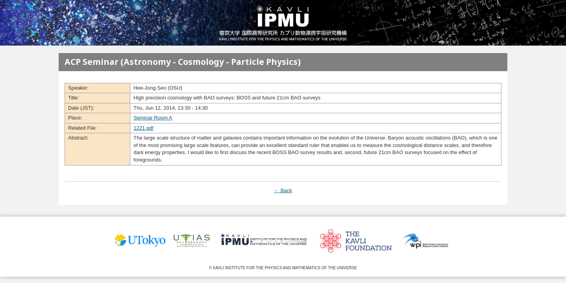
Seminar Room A (152, 118)
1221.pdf (143, 128)
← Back (283, 190)
